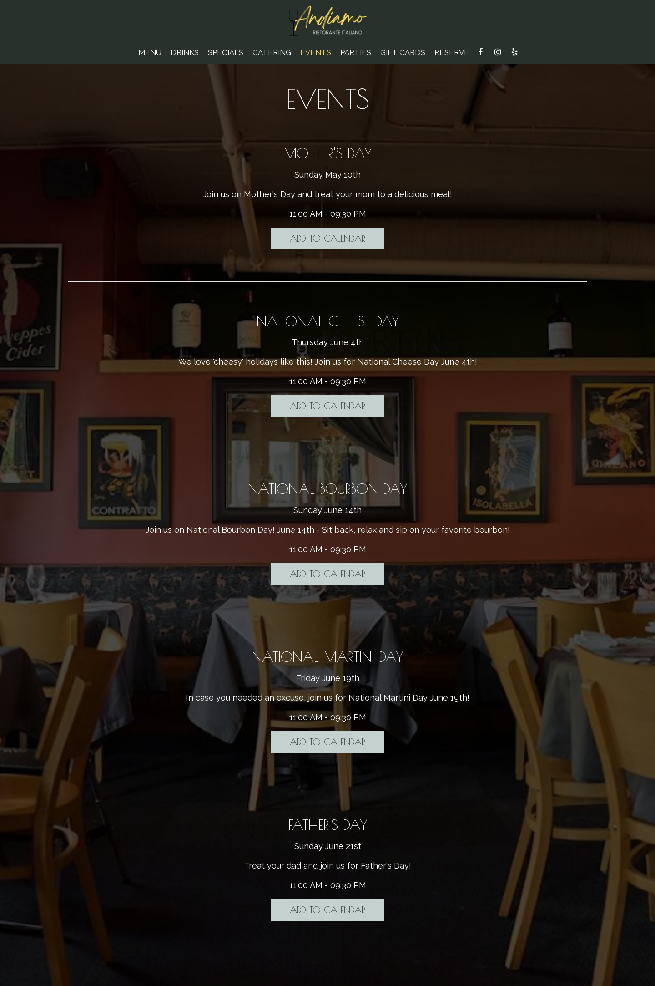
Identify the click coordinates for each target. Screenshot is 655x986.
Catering (271, 52)
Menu (149, 52)
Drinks (185, 52)
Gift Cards (402, 52)
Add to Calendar (327, 238)
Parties (355, 52)
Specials (225, 52)
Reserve (451, 52)
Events (315, 52)
